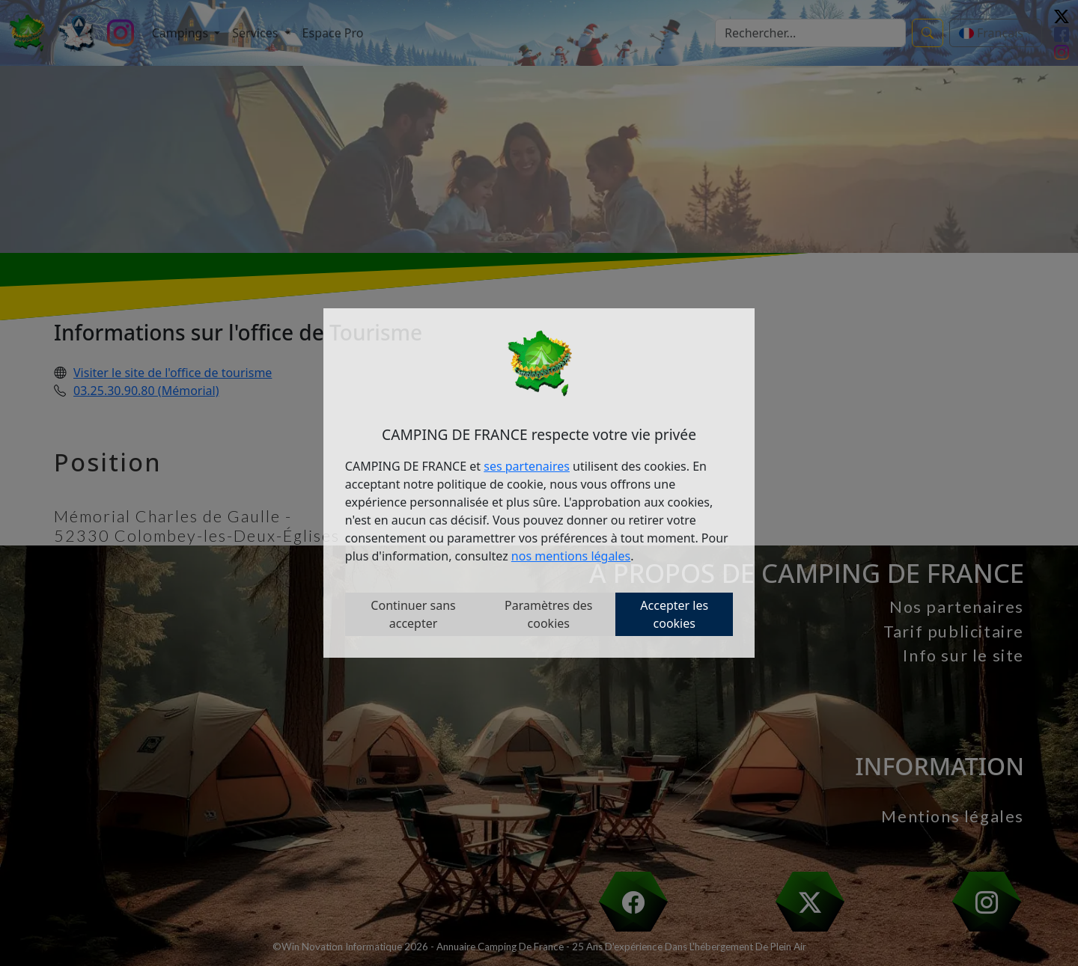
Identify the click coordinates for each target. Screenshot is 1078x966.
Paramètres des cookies (548, 614)
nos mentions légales (570, 556)
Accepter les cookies (674, 614)
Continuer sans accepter (413, 614)
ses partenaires (527, 466)
